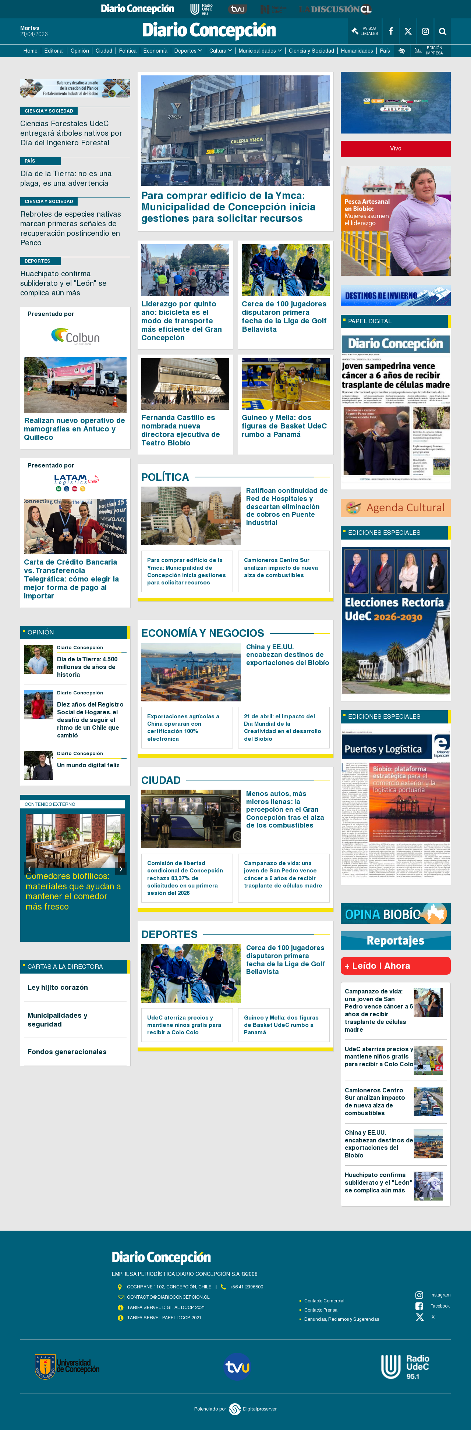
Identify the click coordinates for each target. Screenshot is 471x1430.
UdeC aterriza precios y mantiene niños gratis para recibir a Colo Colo (184, 1025)
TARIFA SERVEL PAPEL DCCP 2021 (164, 1318)
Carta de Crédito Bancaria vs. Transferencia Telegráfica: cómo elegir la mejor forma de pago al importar (71, 579)
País (385, 51)
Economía (155, 51)
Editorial (54, 51)
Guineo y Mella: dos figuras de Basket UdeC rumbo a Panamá (284, 426)
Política (128, 51)
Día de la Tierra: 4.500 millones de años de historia (87, 667)
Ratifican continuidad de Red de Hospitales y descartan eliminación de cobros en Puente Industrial (287, 506)
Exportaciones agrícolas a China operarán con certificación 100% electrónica (183, 727)
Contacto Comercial (324, 1300)
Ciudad (104, 51)
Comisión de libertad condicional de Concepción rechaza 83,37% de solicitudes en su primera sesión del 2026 (185, 878)
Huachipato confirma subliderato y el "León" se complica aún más (63, 283)
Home (31, 51)
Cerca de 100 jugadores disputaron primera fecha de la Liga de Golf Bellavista (284, 316)
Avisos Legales (364, 31)
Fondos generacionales (67, 1051)
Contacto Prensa (320, 1310)
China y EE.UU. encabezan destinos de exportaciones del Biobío (287, 654)
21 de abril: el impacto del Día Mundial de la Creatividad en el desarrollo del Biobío (282, 727)
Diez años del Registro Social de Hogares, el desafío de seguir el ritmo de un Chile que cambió (90, 720)
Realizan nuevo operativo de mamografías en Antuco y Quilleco (74, 429)
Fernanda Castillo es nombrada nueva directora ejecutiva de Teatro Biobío (180, 430)
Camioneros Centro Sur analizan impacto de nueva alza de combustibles (281, 567)
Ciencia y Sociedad (311, 51)
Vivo (395, 148)
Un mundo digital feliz (88, 765)
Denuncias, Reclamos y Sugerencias (341, 1319)
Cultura (217, 51)
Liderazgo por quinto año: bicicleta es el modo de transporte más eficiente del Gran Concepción (181, 320)
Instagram (433, 1295)
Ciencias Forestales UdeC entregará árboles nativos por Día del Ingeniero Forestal (71, 133)
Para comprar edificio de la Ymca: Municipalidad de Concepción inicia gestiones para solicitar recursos (228, 206)
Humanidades (357, 51)
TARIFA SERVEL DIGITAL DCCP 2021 (166, 1307)
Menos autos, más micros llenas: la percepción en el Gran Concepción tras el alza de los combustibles (285, 809)
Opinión (80, 51)
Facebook (432, 1306)
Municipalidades (257, 51)
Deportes (185, 51)
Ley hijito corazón (58, 987)
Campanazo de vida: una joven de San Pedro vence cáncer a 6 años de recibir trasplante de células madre (283, 874)
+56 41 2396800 (246, 1287)
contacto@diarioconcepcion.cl (168, 1297)
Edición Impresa (429, 50)
